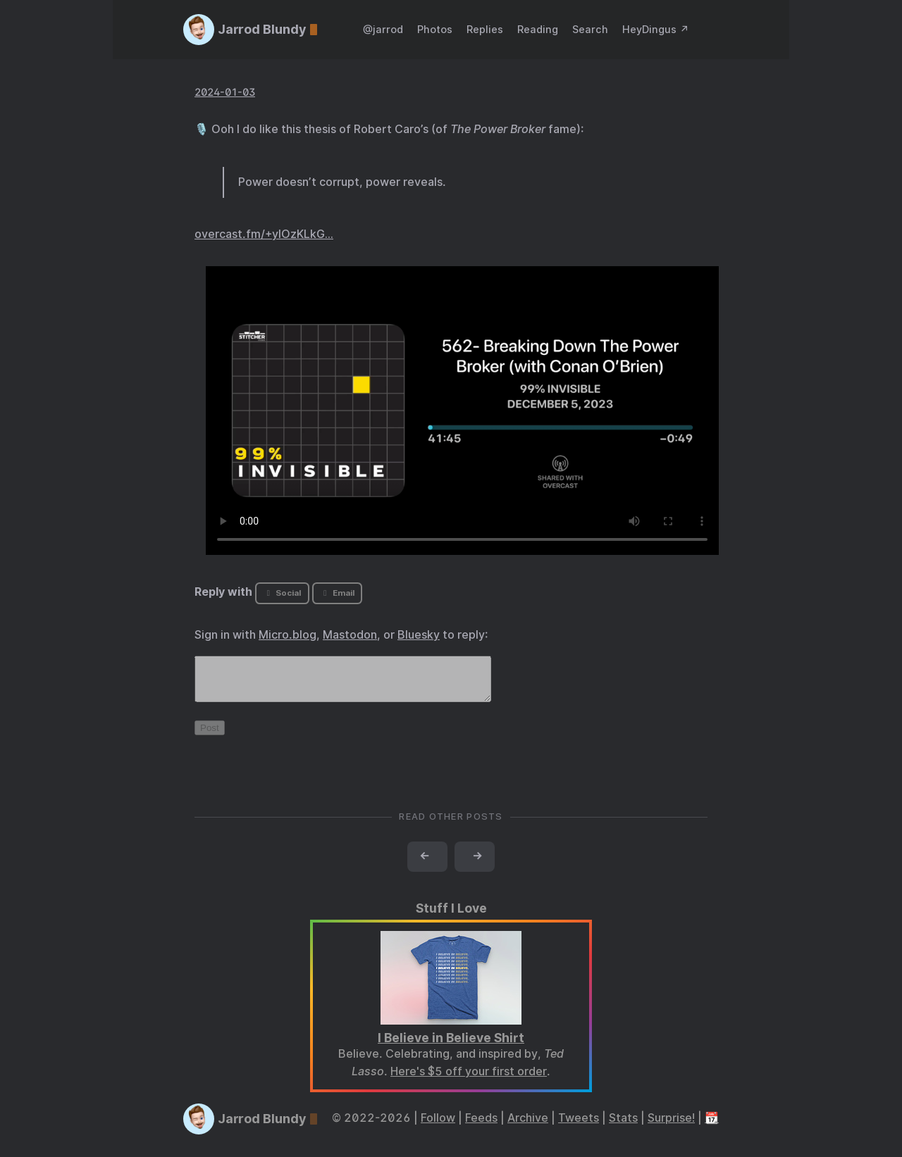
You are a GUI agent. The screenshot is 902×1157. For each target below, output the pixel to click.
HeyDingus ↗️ (655, 29)
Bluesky (418, 635)
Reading (537, 29)
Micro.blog (287, 635)
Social (282, 593)
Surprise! (671, 1126)
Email (337, 593)
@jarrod (383, 29)
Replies (485, 29)
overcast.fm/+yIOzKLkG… (263, 234)
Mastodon (350, 635)
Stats (623, 1126)
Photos (434, 29)
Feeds (481, 1126)
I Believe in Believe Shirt (451, 1046)
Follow (438, 1126)
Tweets (578, 1126)
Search (590, 29)
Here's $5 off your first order (468, 1080)
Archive (527, 1126)
